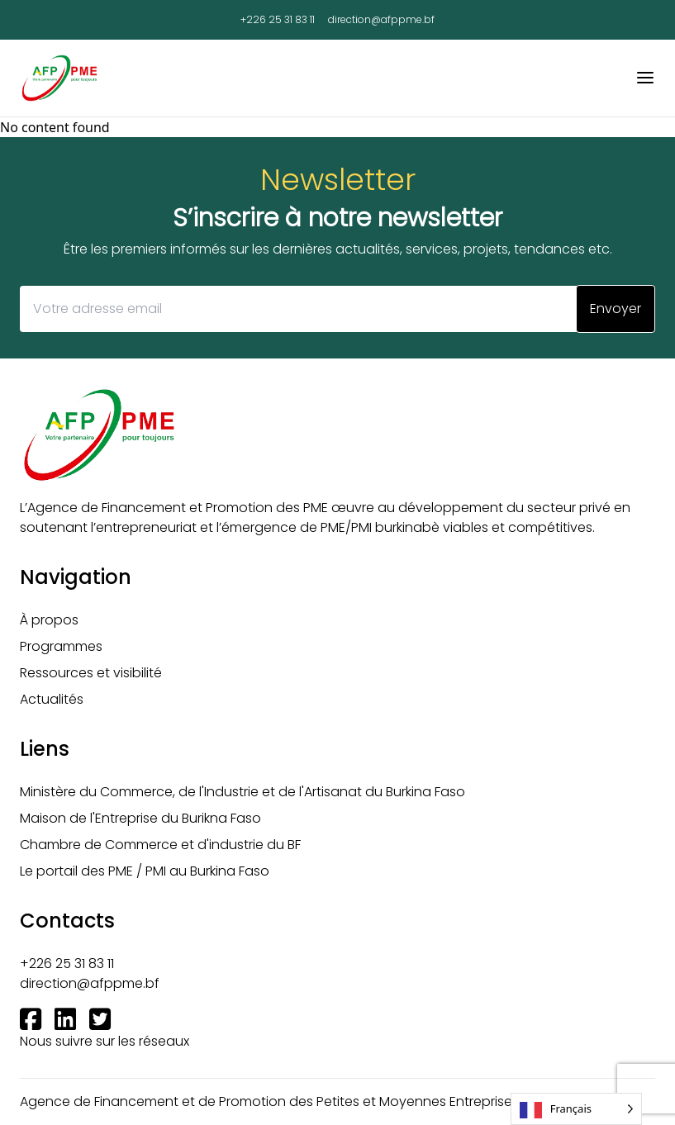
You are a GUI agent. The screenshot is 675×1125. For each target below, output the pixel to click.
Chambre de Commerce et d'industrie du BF (160, 844)
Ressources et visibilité (91, 672)
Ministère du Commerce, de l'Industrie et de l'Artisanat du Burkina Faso (242, 791)
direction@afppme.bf (381, 19)
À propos (49, 619)
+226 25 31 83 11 (277, 19)
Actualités (51, 699)
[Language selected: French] (576, 1109)
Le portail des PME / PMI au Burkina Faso (144, 871)
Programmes (61, 646)
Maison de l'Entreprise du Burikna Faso (140, 818)
